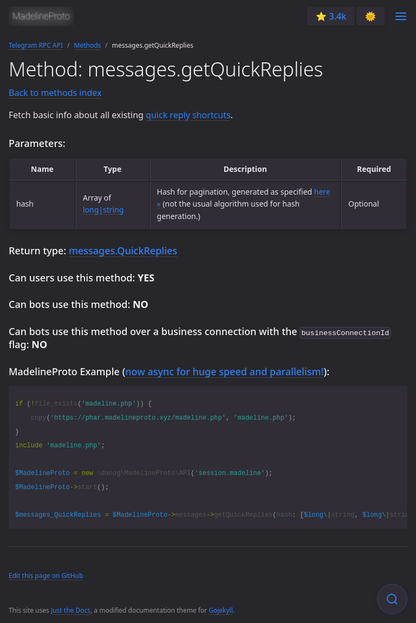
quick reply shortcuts (188, 115)
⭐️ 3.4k (331, 16)
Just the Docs (70, 609)
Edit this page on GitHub (46, 574)
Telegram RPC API (36, 45)
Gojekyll (221, 609)
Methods (87, 45)
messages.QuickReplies (123, 250)
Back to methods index (55, 93)
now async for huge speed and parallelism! (224, 370)
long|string (103, 209)
